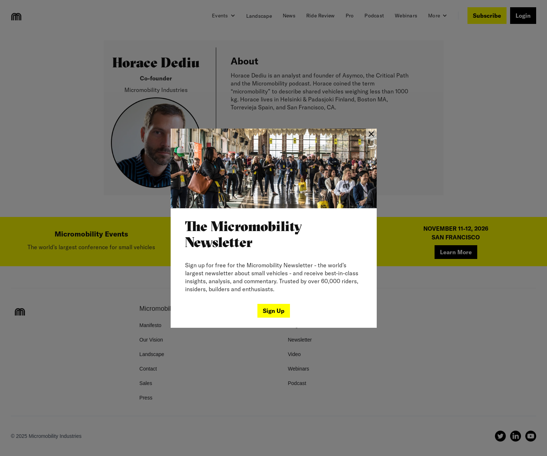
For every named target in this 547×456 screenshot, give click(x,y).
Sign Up (274, 310)
